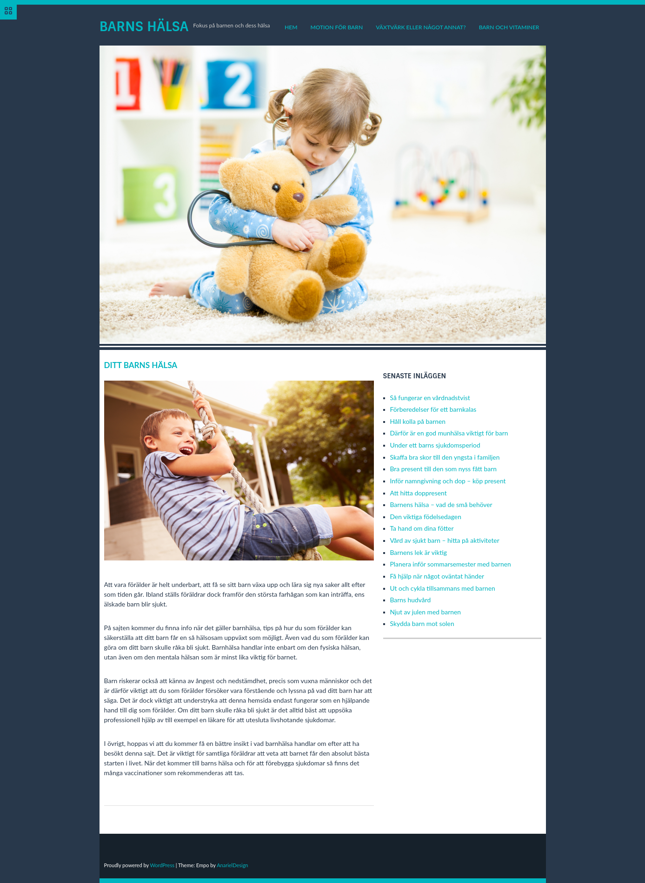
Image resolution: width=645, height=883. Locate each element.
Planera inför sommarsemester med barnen (450, 564)
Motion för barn (336, 27)
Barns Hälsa (144, 26)
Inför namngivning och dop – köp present (448, 481)
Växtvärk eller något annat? (420, 27)
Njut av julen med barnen (425, 612)
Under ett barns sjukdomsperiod (435, 445)
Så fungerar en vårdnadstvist (430, 398)
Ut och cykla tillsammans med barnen (442, 588)
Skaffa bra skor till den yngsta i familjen (445, 457)
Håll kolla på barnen (418, 421)
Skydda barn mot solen (422, 623)
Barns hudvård (410, 600)
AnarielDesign (232, 865)
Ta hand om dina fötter (422, 528)
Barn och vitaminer (509, 27)
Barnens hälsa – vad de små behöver (441, 504)
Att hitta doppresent (418, 493)
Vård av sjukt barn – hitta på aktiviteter (444, 540)
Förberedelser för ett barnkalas (433, 409)
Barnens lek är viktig (418, 552)
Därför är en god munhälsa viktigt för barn (449, 433)
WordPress (162, 865)
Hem (291, 27)
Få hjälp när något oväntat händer (437, 576)
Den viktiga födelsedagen (425, 517)
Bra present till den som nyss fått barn (443, 469)
